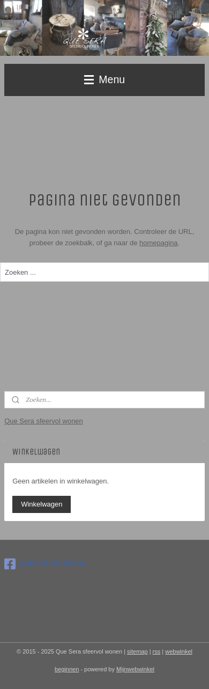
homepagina (158, 243)
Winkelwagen (41, 504)
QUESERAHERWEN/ (45, 564)
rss (157, 651)
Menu (104, 79)
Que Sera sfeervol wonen (43, 421)
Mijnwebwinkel (135, 669)
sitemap (137, 651)
